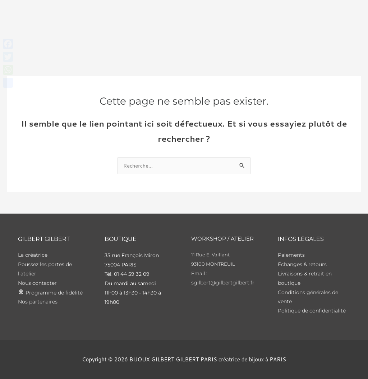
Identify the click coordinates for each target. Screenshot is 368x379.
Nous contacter (37, 283)
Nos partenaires (38, 302)
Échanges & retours (302, 264)
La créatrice (32, 255)
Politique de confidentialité (312, 311)
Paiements (291, 255)
